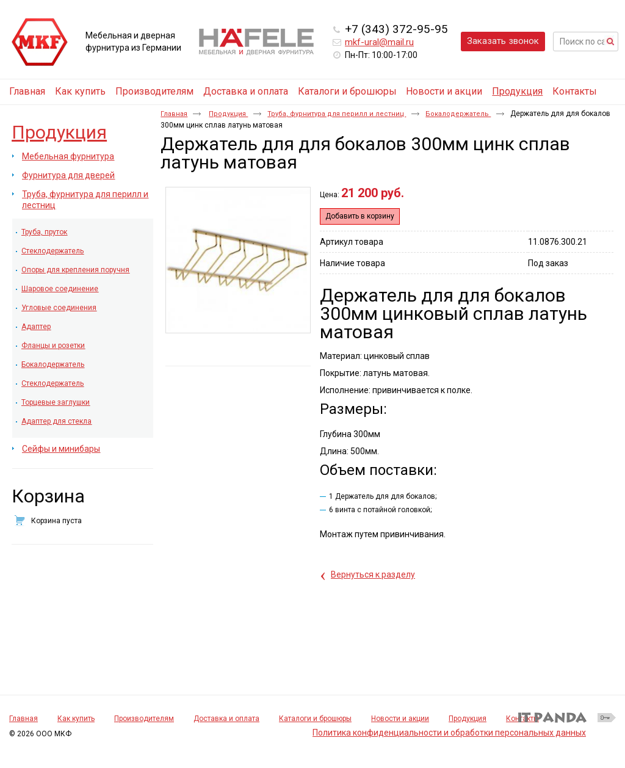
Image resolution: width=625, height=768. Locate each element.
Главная (174, 114)
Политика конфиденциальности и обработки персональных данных (449, 732)
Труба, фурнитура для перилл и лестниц (336, 114)
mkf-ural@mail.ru (379, 42)
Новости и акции (400, 718)
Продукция (517, 91)
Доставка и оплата (226, 718)
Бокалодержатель (458, 114)
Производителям (144, 718)
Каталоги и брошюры (315, 718)
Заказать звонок (503, 40)
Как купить (76, 718)
